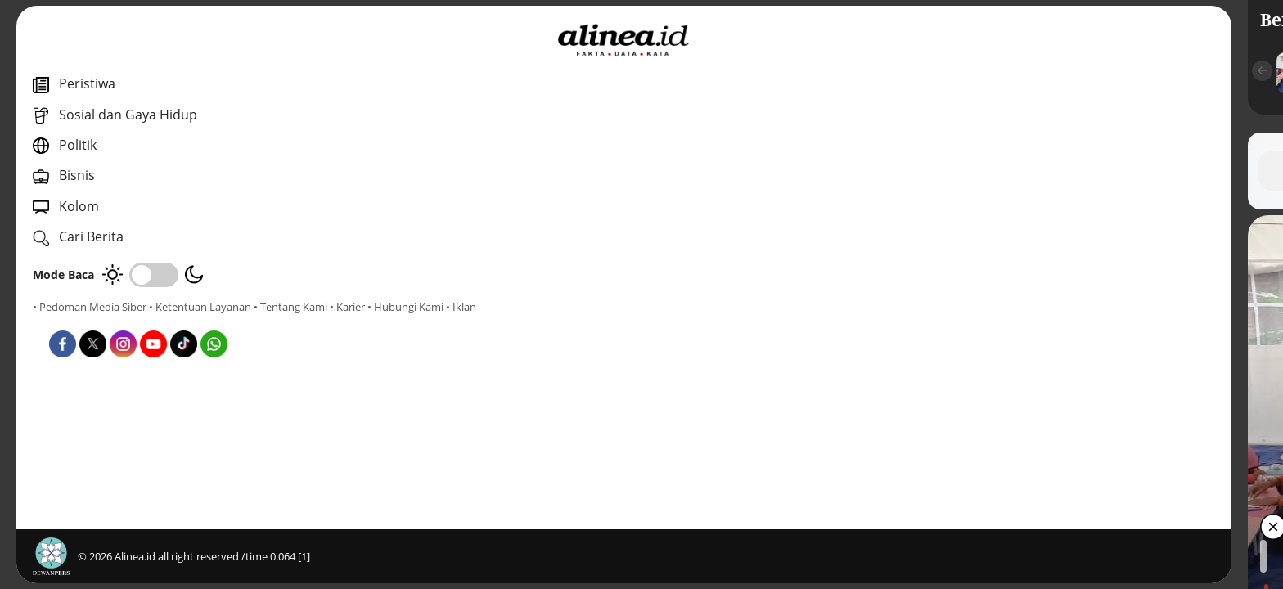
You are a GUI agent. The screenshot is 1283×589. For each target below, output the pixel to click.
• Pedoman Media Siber (89, 306)
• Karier (126, 321)
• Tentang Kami (69, 321)
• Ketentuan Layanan (200, 306)
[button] (422, 71)
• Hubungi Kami (184, 321)
